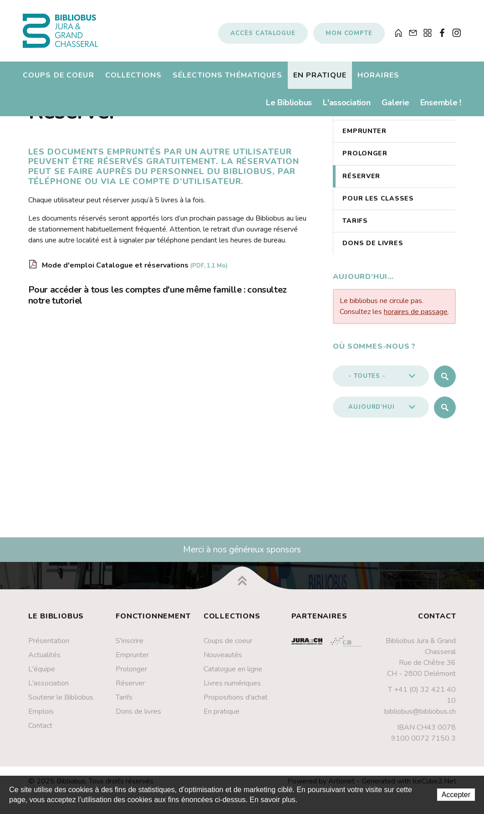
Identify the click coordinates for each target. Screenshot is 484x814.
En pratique (319, 75)
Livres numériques (232, 683)
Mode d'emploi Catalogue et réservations (135, 265)
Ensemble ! (440, 102)
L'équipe (41, 669)
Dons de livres (372, 243)
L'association (347, 102)
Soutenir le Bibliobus (60, 697)
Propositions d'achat (236, 697)
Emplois (41, 711)
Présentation (48, 641)
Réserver (361, 176)
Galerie (395, 102)
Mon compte (349, 33)
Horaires (378, 75)
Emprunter (364, 131)
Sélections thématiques (227, 75)
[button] (381, 376)
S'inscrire (129, 641)
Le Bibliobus (289, 102)
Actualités (44, 655)
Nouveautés (223, 655)
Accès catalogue (262, 33)
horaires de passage (416, 312)
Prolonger (364, 153)
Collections (133, 75)
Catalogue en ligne (233, 669)
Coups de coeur (58, 75)
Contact (40, 726)
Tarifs (354, 220)
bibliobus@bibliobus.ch (420, 711)
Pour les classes (377, 198)
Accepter (456, 795)
